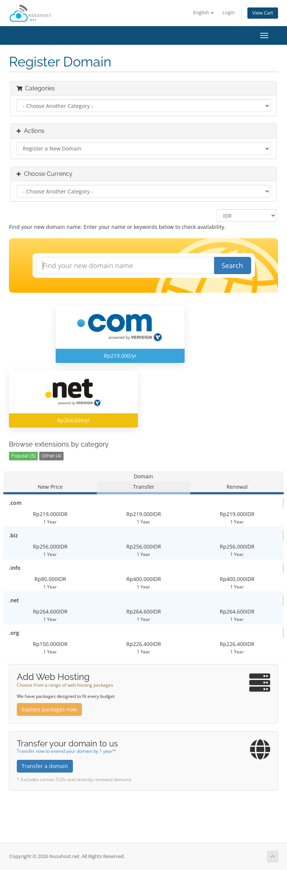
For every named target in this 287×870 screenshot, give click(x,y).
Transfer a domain (45, 766)
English (203, 12)
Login (228, 12)
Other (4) (51, 456)
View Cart (262, 13)
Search (232, 265)
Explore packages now (49, 709)
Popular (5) (23, 456)
